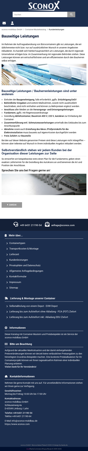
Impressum (13, 282)
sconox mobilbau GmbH (16, 337)
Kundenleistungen (17, 260)
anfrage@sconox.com (60, 224)
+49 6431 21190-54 (27, 224)
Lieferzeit (12, 254)
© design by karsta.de (60, 445)
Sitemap (12, 287)
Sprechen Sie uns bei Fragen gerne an (26, 170)
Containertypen (15, 243)
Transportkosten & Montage (22, 248)
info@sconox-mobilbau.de (24, 421)
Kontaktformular (16, 276)
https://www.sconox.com (17, 424)
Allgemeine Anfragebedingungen (24, 271)
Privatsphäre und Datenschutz (23, 265)
